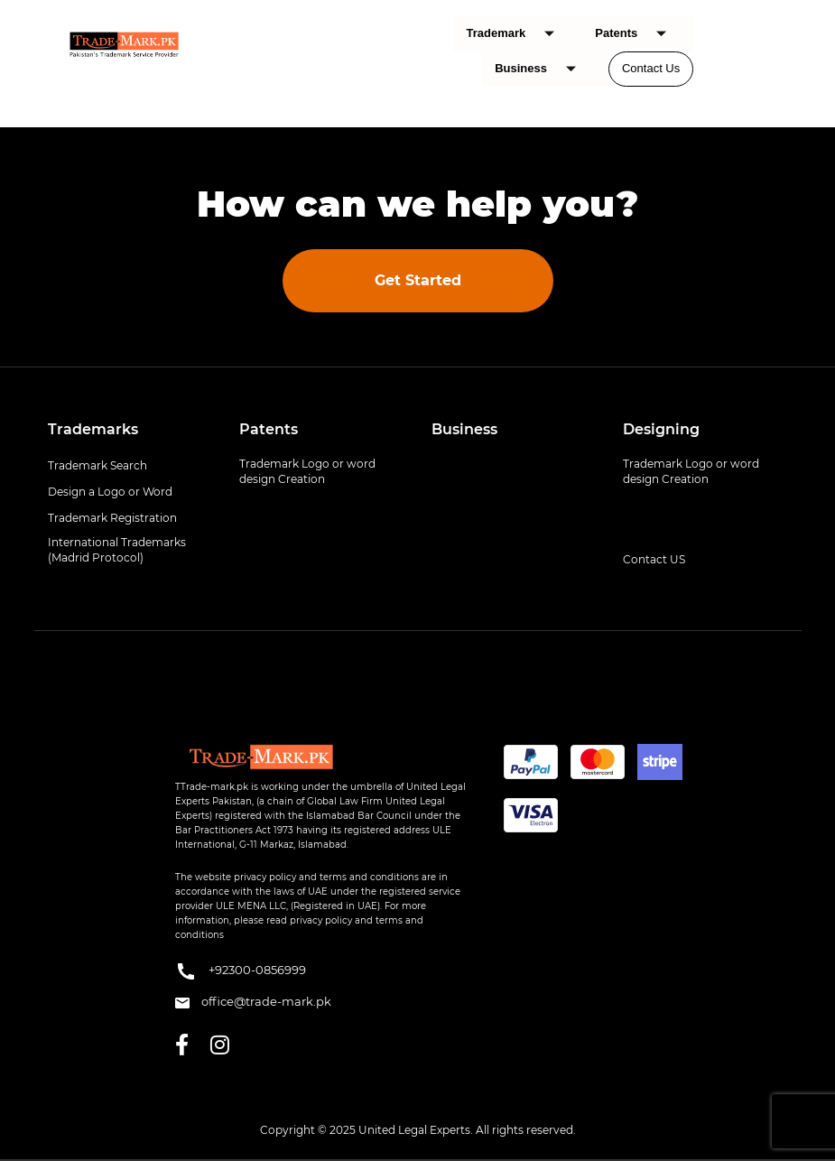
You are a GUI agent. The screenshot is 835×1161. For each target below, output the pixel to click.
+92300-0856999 (240, 971)
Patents (637, 33)
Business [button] (464, 429)
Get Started (418, 280)
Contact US (654, 559)
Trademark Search (97, 465)
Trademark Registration (112, 518)
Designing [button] (661, 429)
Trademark (518, 33)
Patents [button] (268, 429)
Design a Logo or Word (110, 491)
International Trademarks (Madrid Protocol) (117, 549)
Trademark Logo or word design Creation (307, 471)
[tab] (130, 430)
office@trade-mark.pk (253, 1001)
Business (542, 69)
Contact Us (651, 68)
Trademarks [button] (93, 429)
